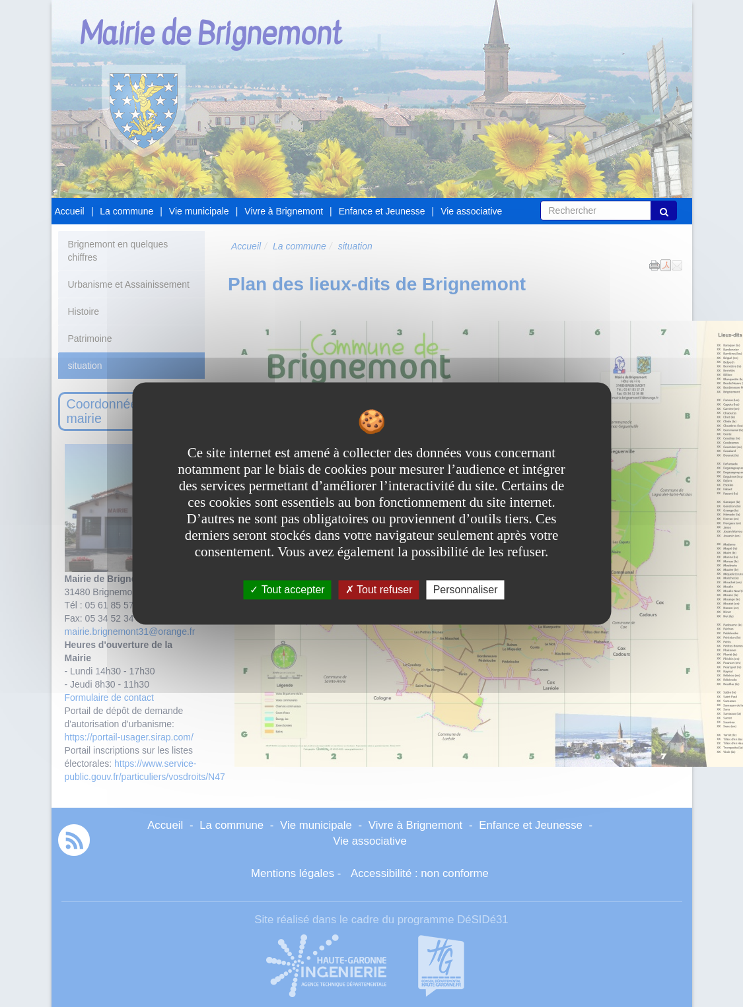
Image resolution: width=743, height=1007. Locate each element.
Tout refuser (379, 589)
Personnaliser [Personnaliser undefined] (465, 589)
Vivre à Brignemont (283, 211)
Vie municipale (199, 211)
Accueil (70, 211)
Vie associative (471, 211)
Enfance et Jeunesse (382, 211)
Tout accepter (287, 589)
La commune (126, 211)
